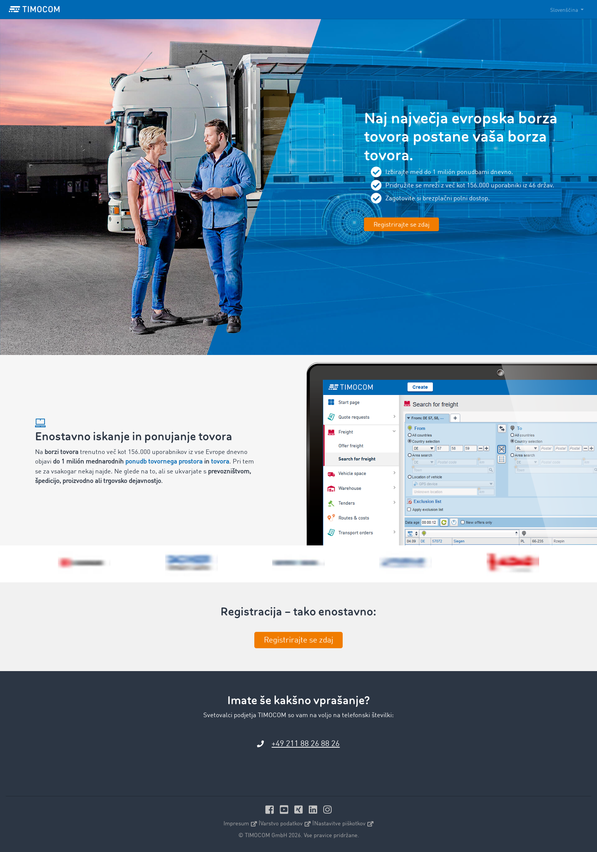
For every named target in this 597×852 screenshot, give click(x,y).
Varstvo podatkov (285, 824)
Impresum (240, 824)
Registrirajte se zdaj (401, 224)
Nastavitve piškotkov (344, 824)
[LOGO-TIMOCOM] (34, 10)
